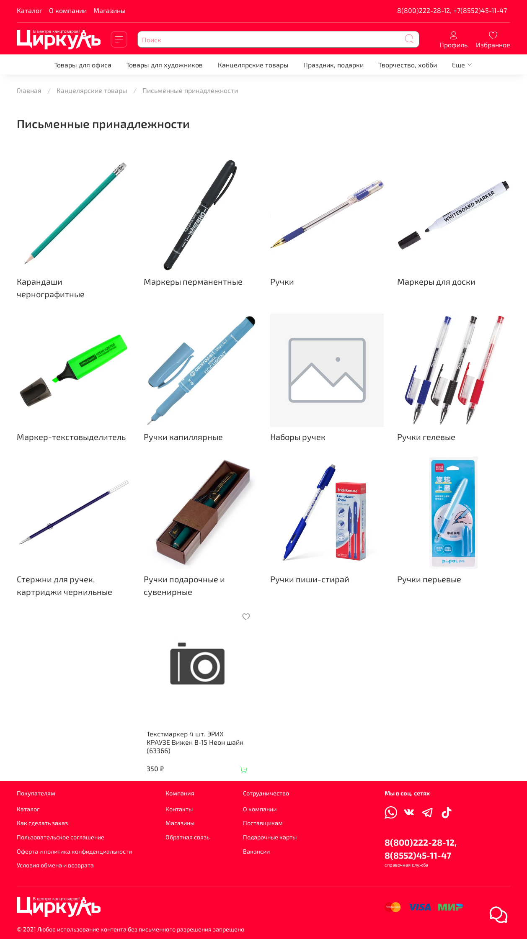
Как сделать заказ (42, 822)
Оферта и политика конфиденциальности (74, 851)
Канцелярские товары (253, 65)
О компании (68, 10)
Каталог (29, 10)
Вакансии (256, 851)
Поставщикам (263, 822)
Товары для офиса (82, 65)
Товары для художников (164, 65)
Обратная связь (187, 837)
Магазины (109, 10)
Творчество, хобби (407, 65)
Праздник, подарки (333, 65)
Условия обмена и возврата (55, 865)
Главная (29, 90)
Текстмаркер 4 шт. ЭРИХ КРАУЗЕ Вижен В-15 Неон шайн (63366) (195, 742)
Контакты (179, 809)
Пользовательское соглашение (60, 837)
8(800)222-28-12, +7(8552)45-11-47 (452, 10)
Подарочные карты (270, 837)
